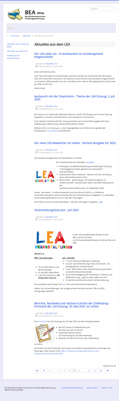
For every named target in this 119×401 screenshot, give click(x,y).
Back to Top (107, 388)
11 (89, 370)
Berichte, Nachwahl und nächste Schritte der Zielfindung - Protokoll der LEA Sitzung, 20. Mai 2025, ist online (72, 305)
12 (95, 370)
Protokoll (42, 321)
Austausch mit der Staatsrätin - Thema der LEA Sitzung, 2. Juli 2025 (74, 97)
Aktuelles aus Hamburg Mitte (17, 45)
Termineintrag (52, 130)
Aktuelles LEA (51, 63)
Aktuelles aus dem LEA (17, 51)
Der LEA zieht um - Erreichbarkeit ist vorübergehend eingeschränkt (68, 55)
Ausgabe (90, 162)
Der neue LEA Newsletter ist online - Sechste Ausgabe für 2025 (75, 143)
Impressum (92, 388)
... (54, 370)
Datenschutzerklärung (72, 388)
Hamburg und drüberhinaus (13, 57)
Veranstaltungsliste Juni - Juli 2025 (56, 210)
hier (64, 284)
